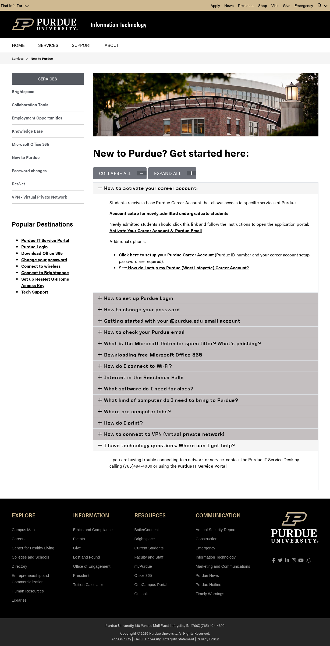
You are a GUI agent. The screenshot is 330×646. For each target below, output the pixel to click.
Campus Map (23, 530)
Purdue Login (34, 246)
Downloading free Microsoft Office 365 (152, 355)
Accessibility (121, 638)
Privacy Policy (207, 638)
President (246, 5)
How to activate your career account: (150, 188)
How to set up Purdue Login (137, 298)
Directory (19, 566)
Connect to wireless (41, 266)
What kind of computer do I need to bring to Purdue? (170, 400)
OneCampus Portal (150, 585)
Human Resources (28, 591)
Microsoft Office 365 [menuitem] (30, 144)
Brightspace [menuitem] (23, 91)
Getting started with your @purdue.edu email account (171, 321)
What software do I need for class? (147, 388)
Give (286, 5)
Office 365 (143, 575)
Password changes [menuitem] (29, 170)
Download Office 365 (42, 253)
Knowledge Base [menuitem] (27, 131)
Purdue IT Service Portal (45, 240)
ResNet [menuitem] (18, 184)
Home (18, 45)
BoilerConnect (146, 530)
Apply (215, 5)
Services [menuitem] (47, 79)
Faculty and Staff (149, 557)
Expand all (175, 173)
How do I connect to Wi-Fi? (137, 366)
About (112, 45)
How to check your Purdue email (143, 332)
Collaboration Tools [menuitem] (30, 104)
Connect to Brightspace (45, 272)
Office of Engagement (92, 566)
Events (79, 539)
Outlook (141, 594)
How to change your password (141, 309)
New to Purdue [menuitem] (26, 157)
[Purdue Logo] (45, 24)
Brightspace (144, 539)
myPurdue (143, 566)
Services (48, 45)
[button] (322, 5)
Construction (207, 539)
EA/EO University (147, 638)
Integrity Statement (178, 638)
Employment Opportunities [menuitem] (37, 118)
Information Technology (119, 24)
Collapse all (123, 173)
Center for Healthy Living (33, 548)
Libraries (19, 600)
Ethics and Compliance (93, 530)
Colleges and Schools (30, 557)
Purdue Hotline (208, 585)
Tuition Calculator (88, 585)
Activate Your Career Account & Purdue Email (155, 230)
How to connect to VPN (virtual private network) (163, 434)
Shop (262, 5)
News (229, 5)
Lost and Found (86, 557)
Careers (19, 539)
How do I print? (122, 423)
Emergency (303, 5)
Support (81, 45)
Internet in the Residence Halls (142, 377)
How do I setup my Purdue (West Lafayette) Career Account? (188, 267)
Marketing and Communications (223, 566)
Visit (275, 5)
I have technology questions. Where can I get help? (168, 445)
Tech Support (34, 292)
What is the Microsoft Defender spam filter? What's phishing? (181, 343)
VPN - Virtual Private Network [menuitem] (39, 197)
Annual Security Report (216, 530)
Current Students (149, 548)
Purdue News (207, 575)
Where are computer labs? (136, 411)
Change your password (44, 259)
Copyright (128, 633)
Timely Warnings (210, 594)
